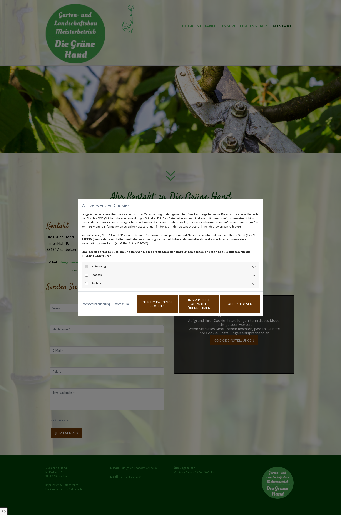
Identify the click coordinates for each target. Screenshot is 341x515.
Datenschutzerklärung (95, 304)
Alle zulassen (240, 304)
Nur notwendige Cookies (157, 304)
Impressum (121, 304)
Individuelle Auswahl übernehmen (198, 304)
